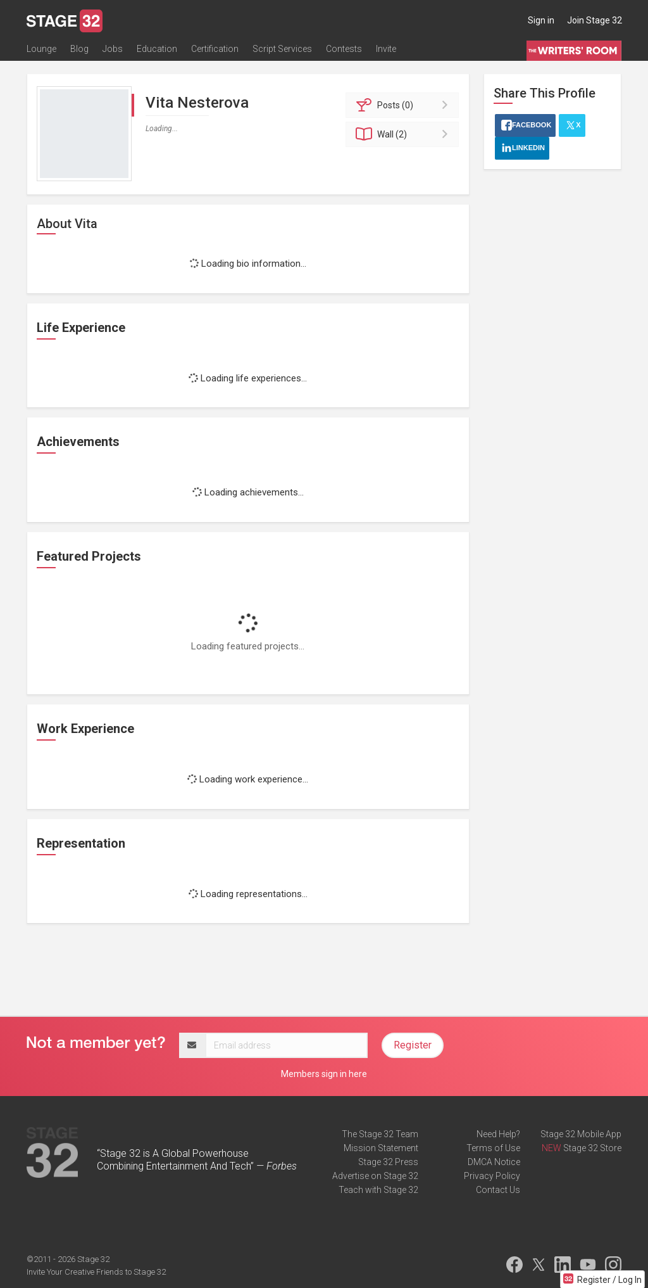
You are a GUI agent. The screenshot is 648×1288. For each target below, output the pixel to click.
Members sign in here (324, 1074)
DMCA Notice (494, 1162)
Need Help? (498, 1134)
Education (157, 49)
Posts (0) (404, 105)
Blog (79, 49)
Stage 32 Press (388, 1162)
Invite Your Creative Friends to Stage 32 (96, 1272)
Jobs (113, 49)
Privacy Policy (492, 1176)
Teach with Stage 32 (378, 1190)
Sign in (541, 20)
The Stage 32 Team (380, 1134)
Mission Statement (381, 1148)
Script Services (282, 49)
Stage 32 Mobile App (580, 1134)
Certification (215, 49)
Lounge (41, 49)
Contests (344, 49)
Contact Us (498, 1190)
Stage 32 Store (592, 1148)
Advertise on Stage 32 (375, 1176)
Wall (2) (404, 134)
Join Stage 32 (594, 20)
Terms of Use (493, 1148)
